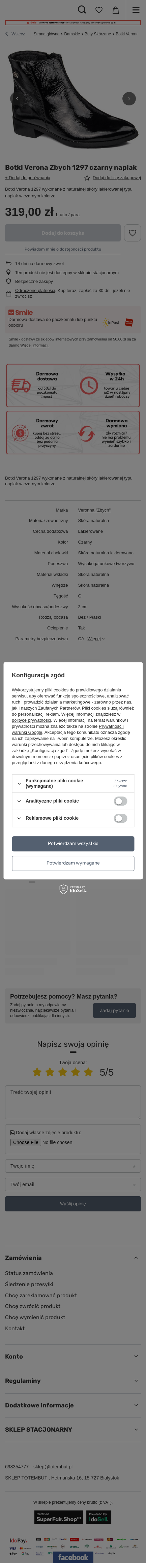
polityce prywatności (31, 720)
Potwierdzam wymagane (73, 863)
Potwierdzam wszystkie (73, 843)
